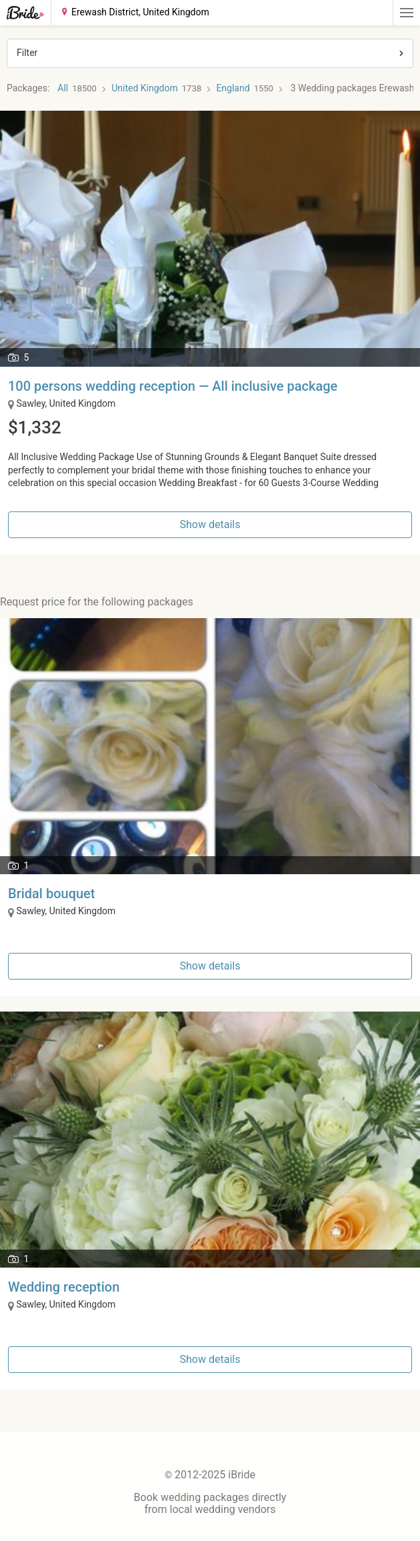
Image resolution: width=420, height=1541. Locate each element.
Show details (210, 524)
